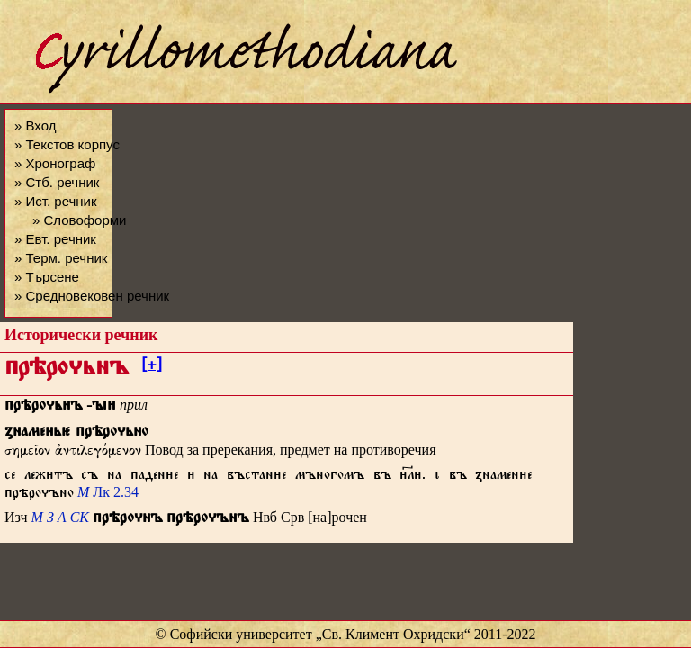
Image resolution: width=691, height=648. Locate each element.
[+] (151, 367)
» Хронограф (54, 163)
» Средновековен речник (91, 295)
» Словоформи (79, 220)
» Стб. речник (56, 182)
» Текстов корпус (67, 144)
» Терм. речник (60, 258)
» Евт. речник (55, 239)
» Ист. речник (55, 201)
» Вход (35, 125)
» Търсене (46, 276)
